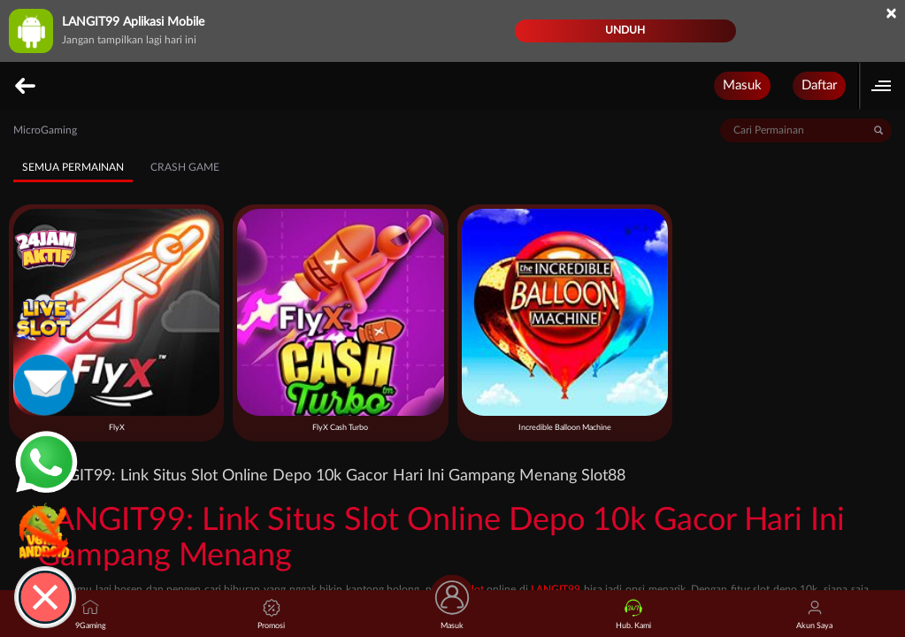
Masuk (742, 85)
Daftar (819, 85)
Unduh (625, 30)
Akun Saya (814, 614)
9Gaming (90, 614)
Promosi (271, 614)
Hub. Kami (633, 614)
